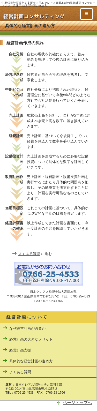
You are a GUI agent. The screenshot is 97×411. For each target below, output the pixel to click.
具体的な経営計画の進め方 (31, 361)
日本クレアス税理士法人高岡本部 (53, 292)
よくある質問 (29, 254)
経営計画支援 (20, 350)
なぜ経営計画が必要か (27, 328)
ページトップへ (77, 402)
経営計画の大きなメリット (31, 339)
